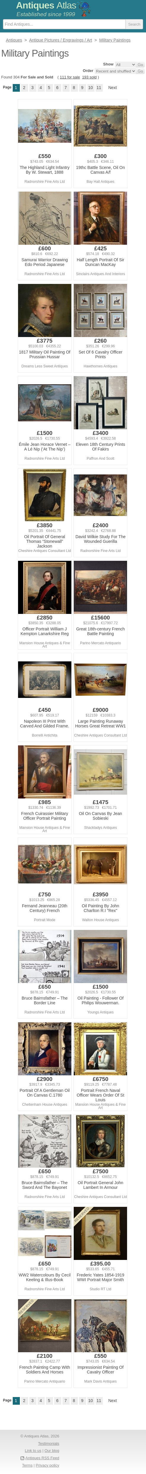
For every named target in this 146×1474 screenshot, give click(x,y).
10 (90, 87)
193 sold (89, 77)
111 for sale (70, 77)
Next (112, 87)
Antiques (46, 5)
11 (99, 87)
